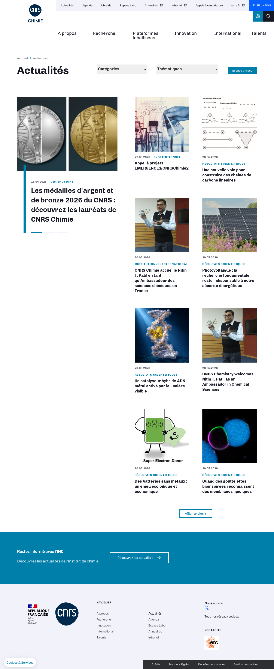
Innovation (186, 33)
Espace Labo (128, 5)
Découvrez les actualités (135, 558)
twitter (206, 608)
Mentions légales (179, 664)
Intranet (176, 5)
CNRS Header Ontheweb (258, 16)
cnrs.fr (235, 5)
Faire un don (261, 5)
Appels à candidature (209, 5)
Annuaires (151, 5)
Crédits (156, 664)
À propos (67, 33)
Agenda (87, 5)
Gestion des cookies (246, 664)
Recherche (104, 33)
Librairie (106, 5)
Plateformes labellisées (145, 35)
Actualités (67, 5)
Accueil (22, 58)
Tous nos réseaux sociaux (221, 616)
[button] (20, 662)
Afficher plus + (196, 513)
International (227, 33)
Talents (259, 33)
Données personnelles (211, 664)
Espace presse (242, 70)
